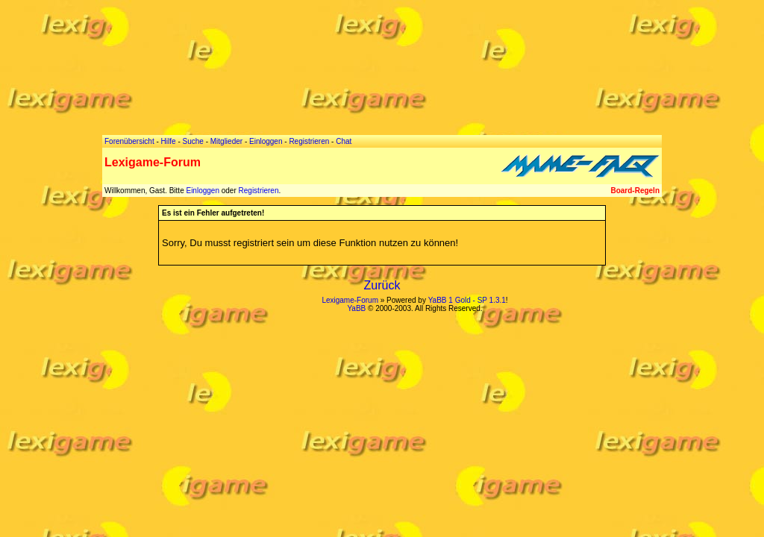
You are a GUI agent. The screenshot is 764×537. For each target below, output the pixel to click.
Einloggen (202, 190)
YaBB (356, 308)
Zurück (382, 285)
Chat (343, 141)
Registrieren (259, 190)
